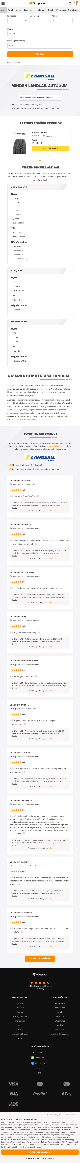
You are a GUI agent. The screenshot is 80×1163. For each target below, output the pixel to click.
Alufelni (60, 1012)
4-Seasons (17, 246)
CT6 (14, 333)
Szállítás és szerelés (60, 1034)
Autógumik (60, 1003)
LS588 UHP (17, 214)
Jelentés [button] (14, 508)
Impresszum (20, 1021)
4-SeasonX (17, 309)
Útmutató (72, 10)
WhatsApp (37, 1057)
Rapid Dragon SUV (21, 290)
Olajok (50, 10)
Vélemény (20, 1012)
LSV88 (15, 337)
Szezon (16, 40)
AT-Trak (16, 198)
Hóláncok (41, 10)
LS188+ (16, 202)
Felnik (10, 10)
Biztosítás (20, 1003)
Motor (18, 10)
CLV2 (15, 282)
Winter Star (17, 300)
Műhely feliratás (20, 1016)
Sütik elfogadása (40, 1152)
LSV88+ (16, 341)
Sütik (20, 1038)
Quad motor (29, 10)
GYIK (40, 1073)
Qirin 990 (17, 218)
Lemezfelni (60, 1007)
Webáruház (61, 10)
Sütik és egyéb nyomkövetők (44, 1139)
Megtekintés (50, 148)
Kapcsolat (40, 1068)
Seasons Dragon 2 (20, 258)
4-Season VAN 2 (19, 361)
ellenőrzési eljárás (53, 446)
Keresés (40, 54)
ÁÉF (20, 1025)
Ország (20, 1029)
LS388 (15, 210)
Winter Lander (19, 236)
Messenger (38, 1063)
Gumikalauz (20, 1007)
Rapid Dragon (19, 222)
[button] (51, 505)
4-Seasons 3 (18, 254)
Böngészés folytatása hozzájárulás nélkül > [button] (62, 1115)
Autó (3, 10)
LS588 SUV (17, 286)
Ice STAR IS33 (18, 232)
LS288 (15, 206)
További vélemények (40, 958)
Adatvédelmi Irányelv (20, 1034)
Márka (10, 29)
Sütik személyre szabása (40, 1158)
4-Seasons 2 (18, 250)
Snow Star (17, 351)
